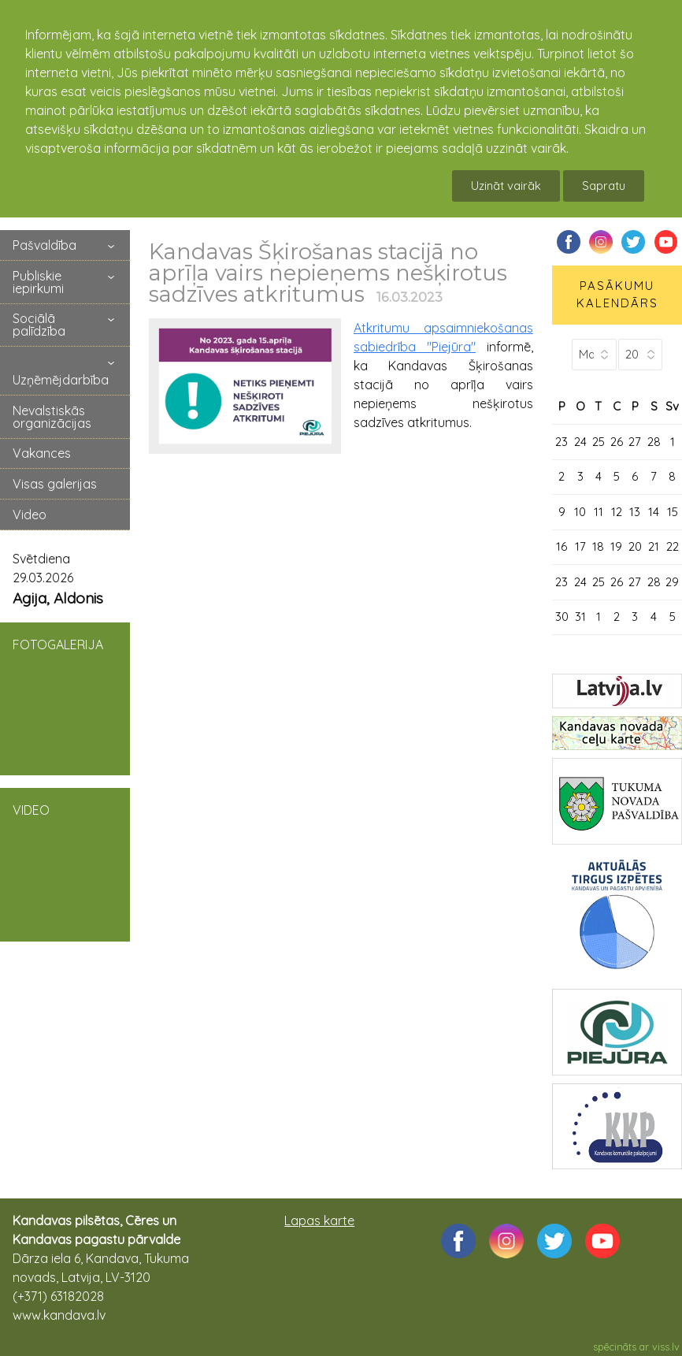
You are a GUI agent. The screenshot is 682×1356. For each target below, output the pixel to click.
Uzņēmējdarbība (61, 380)
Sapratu (603, 185)
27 (634, 441)
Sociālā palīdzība (39, 324)
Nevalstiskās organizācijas (52, 417)
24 (580, 441)
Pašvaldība (44, 245)
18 (598, 546)
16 (561, 546)
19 (616, 546)
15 (672, 511)
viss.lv (666, 1346)
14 (653, 511)
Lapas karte (319, 1220)
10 (580, 511)
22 (672, 546)
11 (598, 511)
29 (672, 581)
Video (29, 514)
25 (598, 441)
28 (654, 441)
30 (562, 616)
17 (580, 546)
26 (616, 441)
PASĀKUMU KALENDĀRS (617, 294)
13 (634, 511)
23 (561, 441)
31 (580, 616)
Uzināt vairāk (506, 185)
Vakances (42, 453)
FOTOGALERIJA (65, 698)
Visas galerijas (55, 484)
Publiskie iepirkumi (38, 282)
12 (616, 511)
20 (635, 546)
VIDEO (65, 863)
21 (653, 546)
